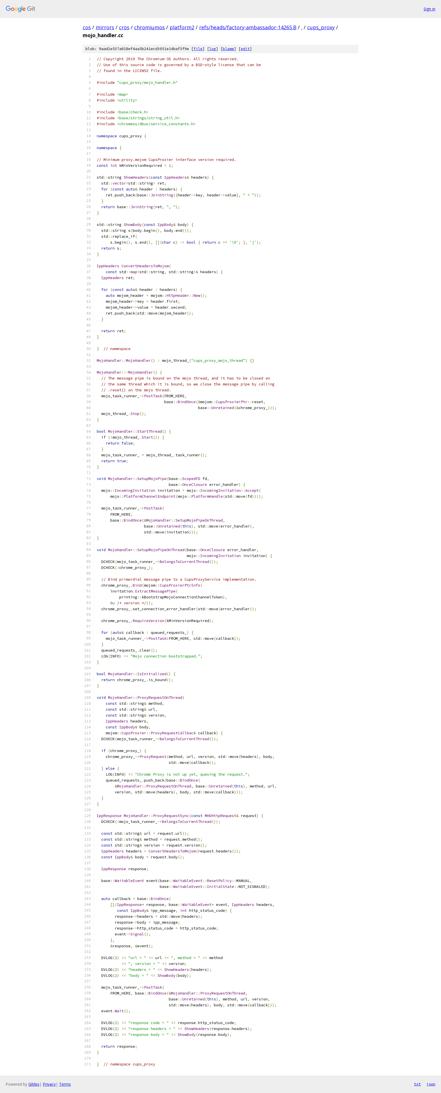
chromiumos (149, 27)
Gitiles (33, 1084)
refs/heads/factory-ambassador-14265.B (247, 27)
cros (124, 27)
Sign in (429, 9)
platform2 (182, 27)
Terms (65, 1084)
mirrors (105, 27)
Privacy (49, 1084)
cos (87, 27)
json (430, 1084)
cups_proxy (321, 27)
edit (245, 48)
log (212, 48)
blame (228, 48)
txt (417, 1084)
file (198, 48)
